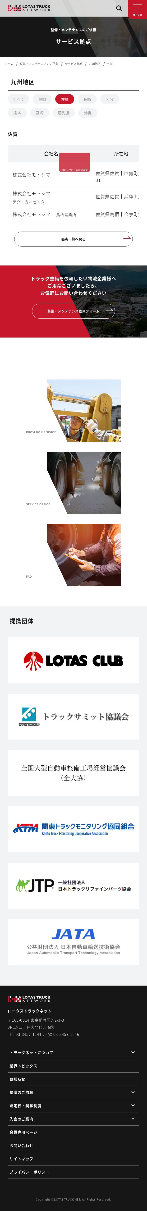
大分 (110, 99)
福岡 (42, 99)
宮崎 (40, 112)
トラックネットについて (31, 1052)
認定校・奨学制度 (25, 1105)
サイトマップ (21, 1158)
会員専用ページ (23, 1132)
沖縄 (88, 112)
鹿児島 (64, 112)
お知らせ (17, 1079)
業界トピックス (23, 1066)
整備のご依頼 (21, 1092)
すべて (18, 99)
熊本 (17, 112)
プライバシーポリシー (29, 1172)
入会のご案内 (21, 1119)
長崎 (87, 99)
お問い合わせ (21, 1145)
